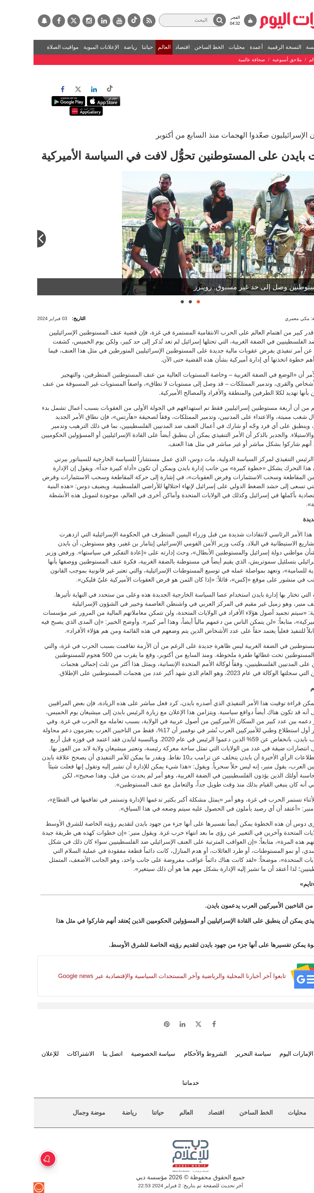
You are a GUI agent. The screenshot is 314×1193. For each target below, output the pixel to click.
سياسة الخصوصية (120, 1053)
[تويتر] (40, 20)
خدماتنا (157, 1082)
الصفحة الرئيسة (289, 47)
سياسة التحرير (220, 1053)
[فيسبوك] (25, 20)
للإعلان (16, 1053)
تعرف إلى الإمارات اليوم (276, 1053)
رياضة (97, 47)
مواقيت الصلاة (29, 47)
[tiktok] (100, 20)
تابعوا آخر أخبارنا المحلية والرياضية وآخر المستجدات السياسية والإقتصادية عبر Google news (138, 976)
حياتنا (114, 47)
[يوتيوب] (85, 20)
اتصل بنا (79, 1053)
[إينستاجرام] (55, 20)
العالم (130, 47)
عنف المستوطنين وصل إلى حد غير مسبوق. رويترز (233, 287)
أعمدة (222, 47)
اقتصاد (149, 47)
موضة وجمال (55, 1112)
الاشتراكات (47, 1053)
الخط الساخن (175, 47)
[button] (186, 20)
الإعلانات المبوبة (67, 47)
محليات (203, 47)
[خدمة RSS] (115, 20)
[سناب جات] (10, 20)
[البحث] (158, 20)
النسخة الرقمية (250, 47)
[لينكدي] (70, 20)
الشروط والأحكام (171, 1053)
